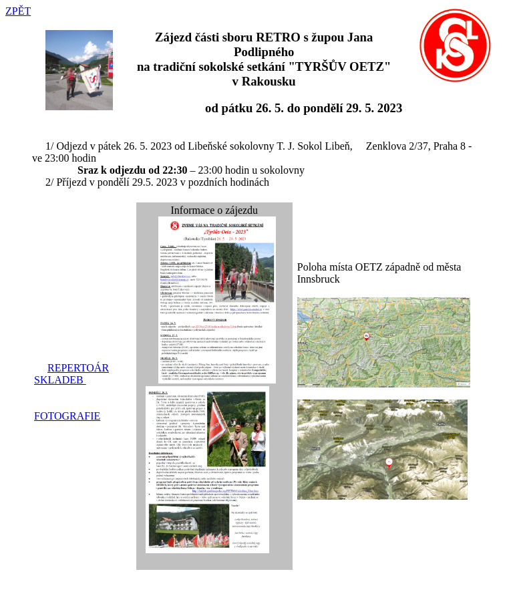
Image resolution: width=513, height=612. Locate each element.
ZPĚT (18, 11)
